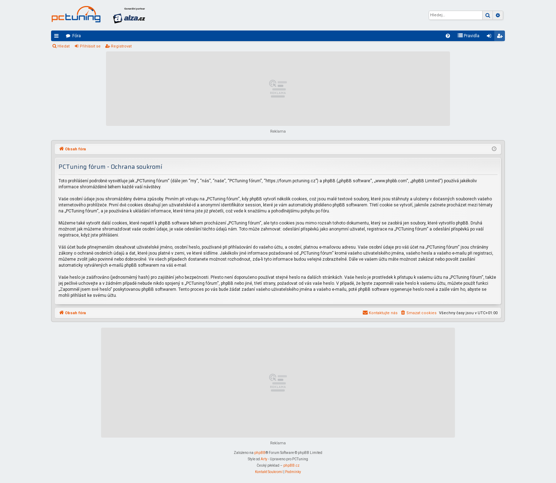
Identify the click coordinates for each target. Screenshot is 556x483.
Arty (264, 459)
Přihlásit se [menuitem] (490, 37)
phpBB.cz (291, 465)
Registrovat (121, 46)
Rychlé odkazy (58, 37)
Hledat (63, 46)
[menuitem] (448, 35)
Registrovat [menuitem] (501, 37)
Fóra (76, 35)
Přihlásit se (90, 46)
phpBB (260, 453)
